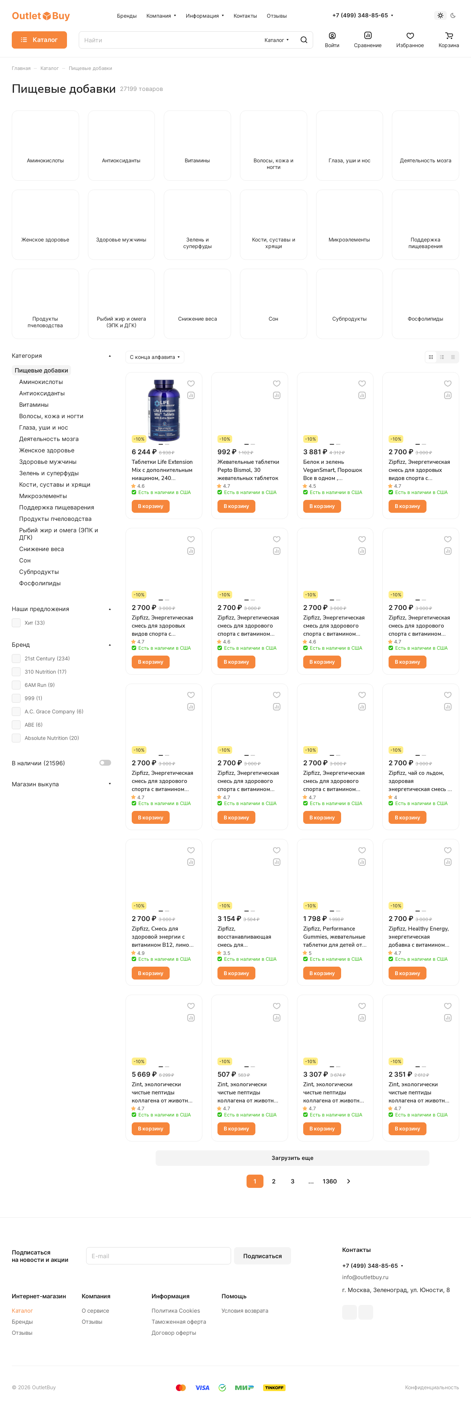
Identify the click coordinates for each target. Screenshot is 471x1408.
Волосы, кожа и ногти (51, 416)
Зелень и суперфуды (49, 473)
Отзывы (22, 1332)
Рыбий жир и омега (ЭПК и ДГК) (58, 533)
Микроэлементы (43, 496)
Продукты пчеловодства (55, 518)
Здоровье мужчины (48, 461)
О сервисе (95, 1310)
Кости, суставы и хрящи (55, 484)
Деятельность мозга (49, 438)
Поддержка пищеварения (56, 507)
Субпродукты (39, 571)
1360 (330, 1181)
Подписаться (262, 1256)
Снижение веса (41, 549)
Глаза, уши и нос (43, 427)
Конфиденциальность (432, 1387)
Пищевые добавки (41, 370)
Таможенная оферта (179, 1321)
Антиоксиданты (42, 393)
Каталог (22, 1310)
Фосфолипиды (40, 583)
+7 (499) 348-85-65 (360, 15)
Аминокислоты (41, 381)
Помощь (234, 1296)
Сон (25, 560)
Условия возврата (245, 1310)
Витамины (34, 404)
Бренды (22, 1321)
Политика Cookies (176, 1310)
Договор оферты (174, 1332)
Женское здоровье (46, 450)
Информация (171, 1296)
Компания (96, 1296)
